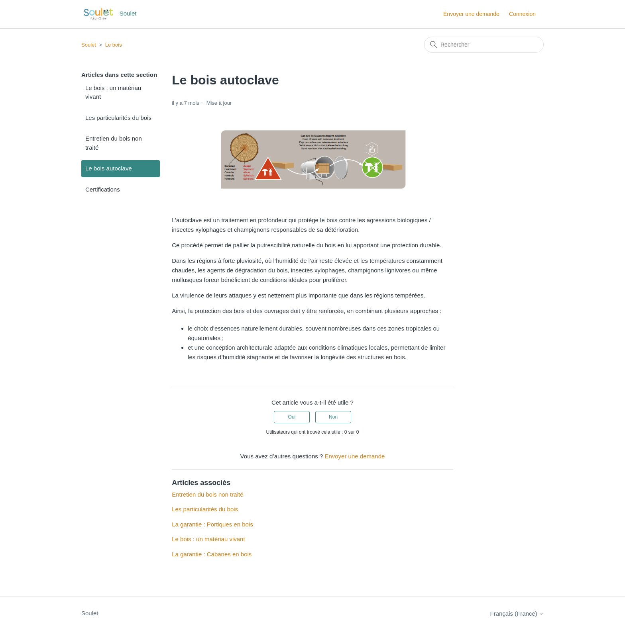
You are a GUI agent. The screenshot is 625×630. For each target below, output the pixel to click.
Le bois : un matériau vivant (113, 92)
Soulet (88, 45)
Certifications (102, 189)
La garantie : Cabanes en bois (212, 554)
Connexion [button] (522, 14)
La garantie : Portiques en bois (212, 524)
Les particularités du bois (118, 117)
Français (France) (517, 613)
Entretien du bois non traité (113, 143)
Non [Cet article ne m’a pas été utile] (333, 417)
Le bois (113, 45)
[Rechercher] (484, 45)
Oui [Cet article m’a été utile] (292, 417)
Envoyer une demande (471, 14)
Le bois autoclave (108, 168)
